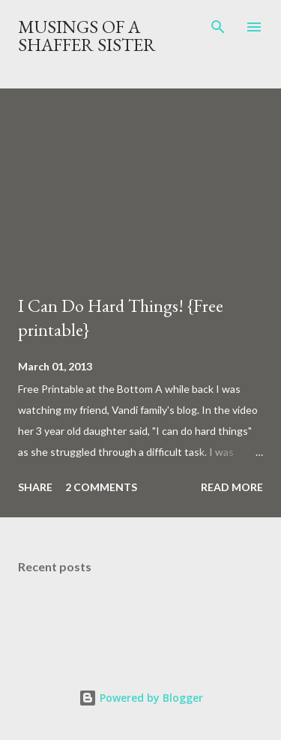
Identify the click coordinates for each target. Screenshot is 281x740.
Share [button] (35, 487)
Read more (232, 487)
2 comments (101, 487)
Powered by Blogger (141, 698)
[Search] (218, 27)
